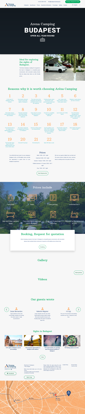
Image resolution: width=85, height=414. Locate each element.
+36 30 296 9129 (42, 1)
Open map (29, 377)
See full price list (42, 173)
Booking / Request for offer (72, 1)
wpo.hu (9, 369)
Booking (42, 247)
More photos (78, 272)
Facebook (10, 373)
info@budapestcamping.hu (54, 1)
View (42, 357)
